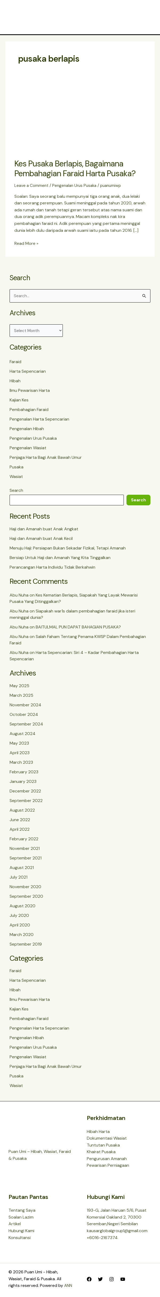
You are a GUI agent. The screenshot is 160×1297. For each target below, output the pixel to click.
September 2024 (26, 725)
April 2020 (20, 926)
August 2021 (22, 869)
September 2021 (26, 859)
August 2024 (22, 735)
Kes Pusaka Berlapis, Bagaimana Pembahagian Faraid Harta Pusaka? (75, 169)
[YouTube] (122, 1279)
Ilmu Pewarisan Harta (30, 392)
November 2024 (25, 706)
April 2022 (20, 831)
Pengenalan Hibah (27, 430)
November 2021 (25, 850)
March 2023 (21, 764)
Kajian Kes (19, 401)
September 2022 (26, 802)
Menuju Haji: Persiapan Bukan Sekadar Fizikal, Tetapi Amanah (68, 549)
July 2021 (18, 879)
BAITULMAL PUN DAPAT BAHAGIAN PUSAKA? (78, 629)
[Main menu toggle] (145, 17)
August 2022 (22, 812)
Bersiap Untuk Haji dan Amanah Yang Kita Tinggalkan (60, 559)
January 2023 (23, 783)
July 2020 (19, 917)
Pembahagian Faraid (29, 411)
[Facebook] (89, 1279)
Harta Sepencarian (28, 373)
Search (16, 492)
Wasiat (16, 478)
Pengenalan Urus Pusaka (76, 186)
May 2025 (19, 687)
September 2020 (26, 898)
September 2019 (26, 945)
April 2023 (20, 754)
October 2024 (24, 716)
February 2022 (24, 840)
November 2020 (25, 888)
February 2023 (24, 773)
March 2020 (22, 936)
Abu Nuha (19, 597)
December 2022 (25, 792)
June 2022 (20, 821)
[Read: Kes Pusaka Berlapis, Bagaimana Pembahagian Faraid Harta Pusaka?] (80, 118)
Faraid (15, 363)
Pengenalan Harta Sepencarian (39, 420)
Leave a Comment (32, 186)
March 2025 (21, 697)
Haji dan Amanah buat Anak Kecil (41, 540)
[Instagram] (111, 1279)
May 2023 (19, 745)
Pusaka (16, 468)
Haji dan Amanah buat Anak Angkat (44, 530)
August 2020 (22, 907)
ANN (68, 1285)
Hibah (15, 382)
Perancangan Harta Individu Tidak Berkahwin (52, 569)
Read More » (26, 244)
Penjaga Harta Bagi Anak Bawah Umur (46, 459)
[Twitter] (100, 1279)
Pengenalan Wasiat (28, 449)
